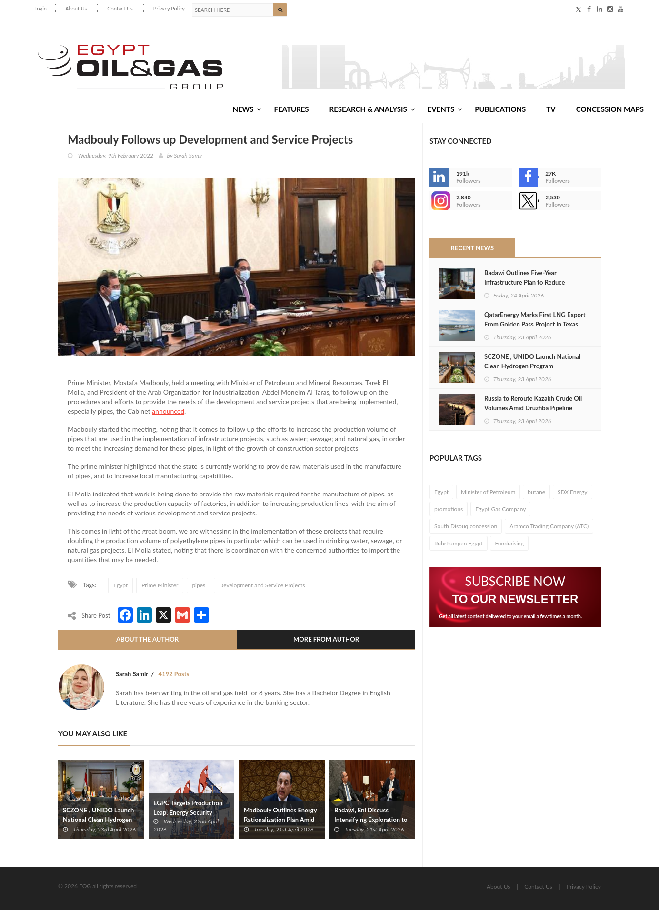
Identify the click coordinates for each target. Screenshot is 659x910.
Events (445, 109)
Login (40, 8)
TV (550, 109)
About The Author (147, 639)
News (246, 109)
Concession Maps (610, 109)
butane (536, 491)
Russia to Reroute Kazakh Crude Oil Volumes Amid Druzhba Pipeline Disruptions (533, 408)
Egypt (120, 585)
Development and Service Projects (262, 585)
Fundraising (509, 543)
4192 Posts (173, 674)
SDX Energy (573, 491)
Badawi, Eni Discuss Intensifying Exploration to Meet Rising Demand (370, 819)
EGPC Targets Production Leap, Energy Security (187, 807)
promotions (448, 509)
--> (439, 200)
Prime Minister (159, 585)
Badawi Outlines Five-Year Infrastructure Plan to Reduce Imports (524, 282)
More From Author (326, 639)
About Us (76, 8)
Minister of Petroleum (488, 491)
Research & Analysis (372, 109)
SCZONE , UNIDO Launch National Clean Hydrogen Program (98, 819)
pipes (198, 585)
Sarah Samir (188, 155)
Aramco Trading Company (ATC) (549, 526)
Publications (500, 109)
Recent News (472, 248)
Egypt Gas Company (500, 509)
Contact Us (120, 8)
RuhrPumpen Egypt (458, 543)
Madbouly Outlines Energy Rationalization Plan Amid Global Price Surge (280, 819)
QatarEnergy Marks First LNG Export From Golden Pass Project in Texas (535, 319)
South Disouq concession (465, 526)
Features (291, 109)
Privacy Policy (169, 8)
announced (168, 411)
